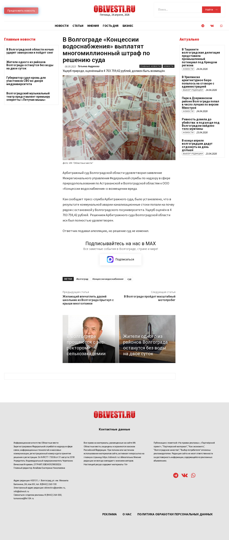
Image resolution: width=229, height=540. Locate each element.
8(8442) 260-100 (48, 484)
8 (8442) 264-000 (53, 495)
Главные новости (150, 66)
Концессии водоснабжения (107, 278)
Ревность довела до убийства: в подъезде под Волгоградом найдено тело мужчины (200, 123)
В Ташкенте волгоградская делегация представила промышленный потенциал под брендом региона (201, 57)
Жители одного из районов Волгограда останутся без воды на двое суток (29, 65)
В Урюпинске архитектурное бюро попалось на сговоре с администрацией (198, 81)
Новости (168, 66)
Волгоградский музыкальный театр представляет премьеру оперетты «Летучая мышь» (28, 96)
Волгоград (82, 278)
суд (129, 278)
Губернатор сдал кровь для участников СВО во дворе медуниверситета (26, 81)
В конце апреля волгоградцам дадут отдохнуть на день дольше (197, 145)
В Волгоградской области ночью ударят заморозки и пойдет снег (30, 51)
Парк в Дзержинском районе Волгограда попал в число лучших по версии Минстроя (200, 102)
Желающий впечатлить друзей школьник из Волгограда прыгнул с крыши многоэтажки (88, 300)
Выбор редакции (193, 90)
